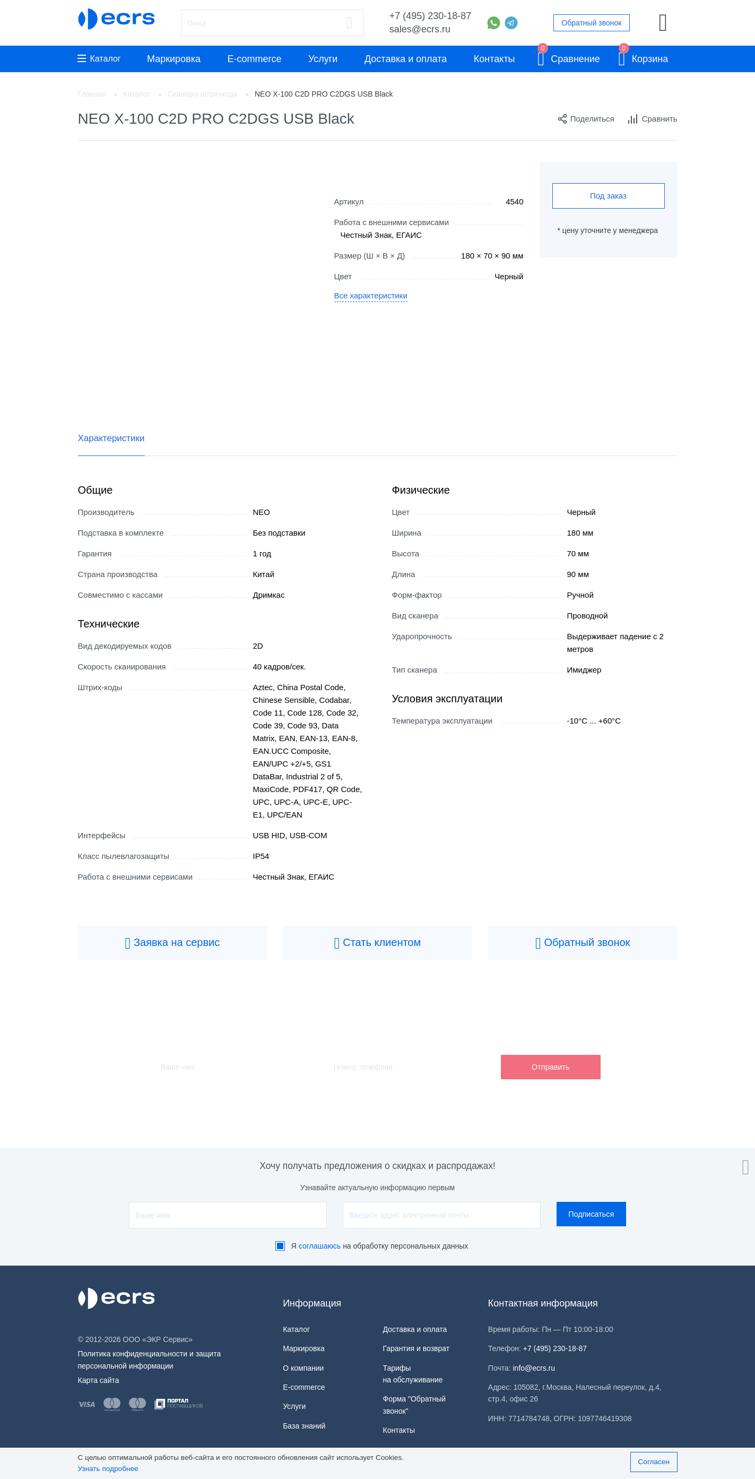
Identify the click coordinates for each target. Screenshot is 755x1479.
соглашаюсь (320, 1246)
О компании (303, 1368)
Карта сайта (98, 1380)
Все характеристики (371, 295)
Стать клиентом (377, 943)
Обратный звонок (591, 23)
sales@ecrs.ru (419, 29)
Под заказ (608, 195)
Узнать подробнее (108, 1469)
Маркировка (174, 59)
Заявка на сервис (172, 943)
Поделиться (585, 119)
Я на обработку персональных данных (379, 1246)
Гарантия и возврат (416, 1348)
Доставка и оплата (406, 59)
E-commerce (255, 59)
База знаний (304, 1426)
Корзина (643, 57)
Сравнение (568, 57)
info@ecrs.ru (534, 1368)
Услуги (322, 59)
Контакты (494, 59)
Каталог (99, 58)
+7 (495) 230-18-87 (430, 16)
